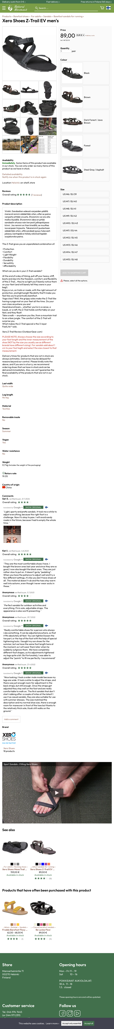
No (3, 420)
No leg (5, 397)
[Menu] (4, 8)
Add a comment (11, 719)
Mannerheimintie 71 (13, 971)
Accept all (88, 1023)
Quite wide (7, 386)
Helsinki (15, 182)
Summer (6, 431)
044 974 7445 (14, 1012)
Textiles (6, 408)
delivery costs (90, 35)
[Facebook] (62, 1013)
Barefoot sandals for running (69, 16)
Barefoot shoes (21, 16)
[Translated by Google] (12, 507)
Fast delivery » (53, 1)
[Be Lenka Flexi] (43, 919)
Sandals (48, 16)
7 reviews (36, 194)
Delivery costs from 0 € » (14, 1)
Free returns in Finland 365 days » (96, 1)
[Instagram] (70, 1013)
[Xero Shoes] (9, 744)
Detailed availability (12, 174)
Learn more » (52, 1023)
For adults (36, 16)
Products (7, 16)
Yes (4, 442)
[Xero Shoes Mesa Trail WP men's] (15, 859)
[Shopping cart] (102, 8)
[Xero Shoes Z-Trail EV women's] (43, 859)
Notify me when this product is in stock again (24, 177)
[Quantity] (65, 51)
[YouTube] (77, 1013)
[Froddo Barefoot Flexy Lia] (15, 919)
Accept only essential (71, 1023)
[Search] (66, 8)
